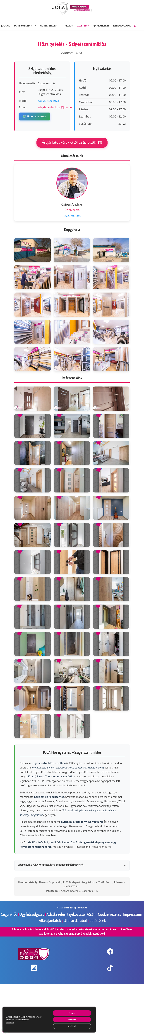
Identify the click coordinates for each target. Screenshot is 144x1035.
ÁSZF (91, 914)
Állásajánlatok (50, 920)
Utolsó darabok (76, 920)
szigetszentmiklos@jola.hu (55, 107)
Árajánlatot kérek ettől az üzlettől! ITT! (72, 142)
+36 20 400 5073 (48, 101)
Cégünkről (9, 914)
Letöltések (98, 920)
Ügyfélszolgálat (32, 914)
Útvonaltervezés (34, 116)
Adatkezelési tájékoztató (65, 914)
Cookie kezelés (109, 914)
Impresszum (132, 914)
